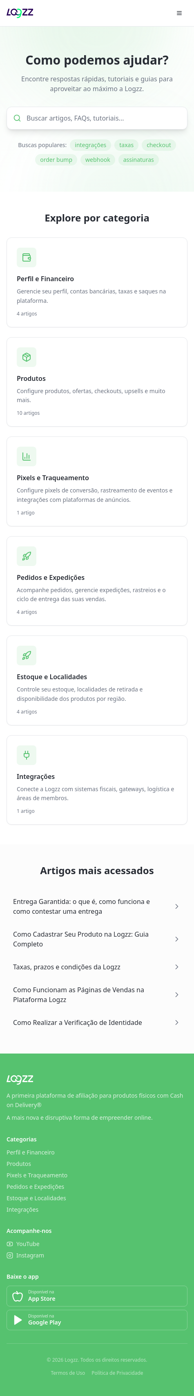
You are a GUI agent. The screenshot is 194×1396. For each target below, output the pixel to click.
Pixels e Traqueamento (37, 1175)
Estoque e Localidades (36, 1198)
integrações (90, 145)
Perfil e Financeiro (31, 1152)
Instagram (25, 1255)
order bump (56, 159)
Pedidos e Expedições (35, 1186)
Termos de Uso (68, 1373)
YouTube (23, 1244)
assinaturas (138, 159)
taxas (126, 145)
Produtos (19, 1164)
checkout (159, 145)
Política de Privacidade (117, 1373)
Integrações (22, 1209)
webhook (97, 159)
